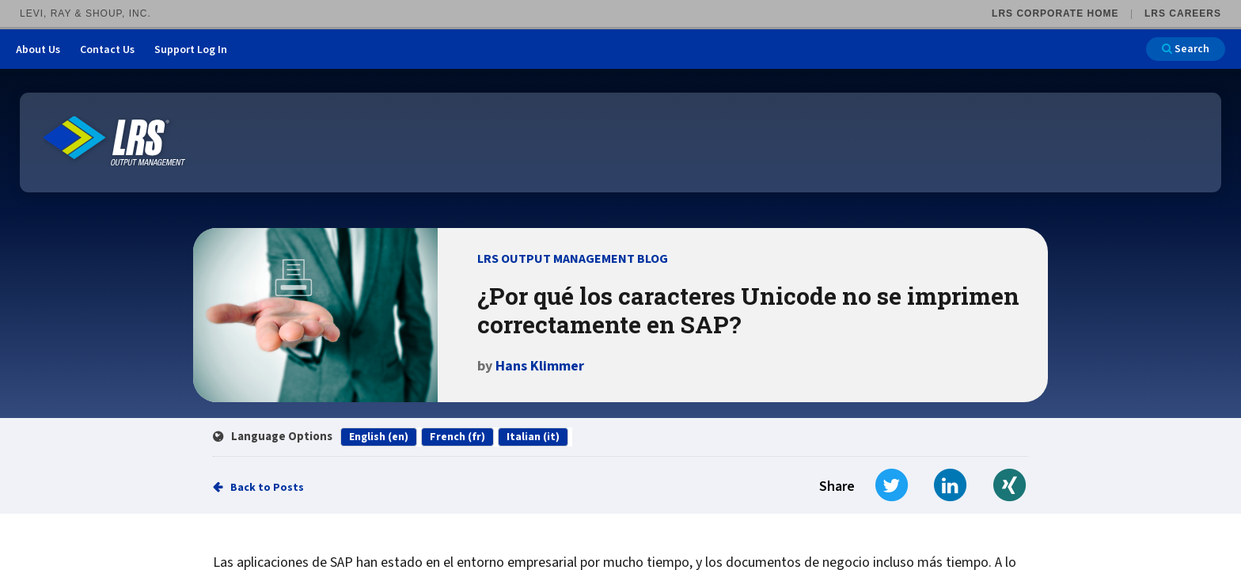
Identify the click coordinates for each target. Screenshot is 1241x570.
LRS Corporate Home (1055, 13)
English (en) (378, 437)
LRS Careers (1182, 13)
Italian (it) (533, 437)
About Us (38, 50)
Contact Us (107, 50)
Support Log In (190, 50)
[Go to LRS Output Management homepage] (115, 141)
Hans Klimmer (539, 366)
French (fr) (457, 437)
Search (1185, 49)
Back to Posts (267, 488)
